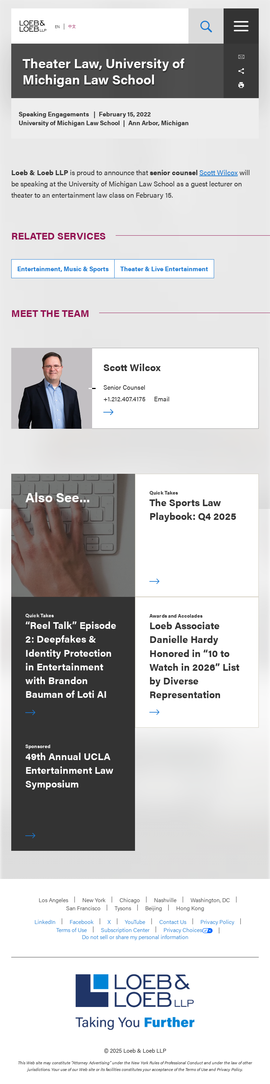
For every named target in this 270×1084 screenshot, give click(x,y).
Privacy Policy (217, 922)
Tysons (123, 908)
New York (93, 900)
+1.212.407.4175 (124, 398)
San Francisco (83, 908)
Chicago (130, 900)
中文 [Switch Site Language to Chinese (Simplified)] (72, 26)
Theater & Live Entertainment (164, 268)
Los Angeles (53, 900)
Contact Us (172, 922)
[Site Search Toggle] (206, 26)
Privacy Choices (188, 930)
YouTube (135, 922)
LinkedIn (45, 922)
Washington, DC (210, 900)
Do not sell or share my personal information (135, 937)
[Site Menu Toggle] (241, 26)
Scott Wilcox (218, 172)
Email (161, 398)
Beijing (153, 908)
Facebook (82, 922)
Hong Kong (190, 908)
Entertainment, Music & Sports (63, 268)
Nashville (165, 900)
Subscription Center (125, 930)
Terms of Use (71, 930)
